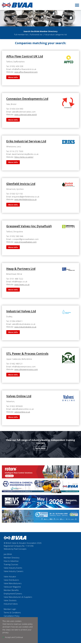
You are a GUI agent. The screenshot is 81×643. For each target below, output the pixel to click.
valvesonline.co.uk (22, 412)
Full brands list (36, 34)
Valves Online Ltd (18, 396)
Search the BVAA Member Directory (40, 31)
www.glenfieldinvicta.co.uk (25, 199)
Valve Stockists (10, 600)
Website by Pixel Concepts (15, 549)
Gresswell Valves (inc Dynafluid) (29, 226)
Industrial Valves (11, 603)
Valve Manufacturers (13, 583)
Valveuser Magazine (12, 586)
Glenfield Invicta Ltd (20, 184)
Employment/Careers (13, 593)
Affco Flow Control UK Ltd (24, 56)
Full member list (21, 34)
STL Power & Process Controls (27, 354)
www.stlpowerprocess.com (26, 369)
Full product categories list (55, 34)
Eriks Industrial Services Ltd (26, 141)
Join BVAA (8, 554)
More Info (13, 77)
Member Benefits (11, 590)
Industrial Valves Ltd (21, 311)
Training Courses (11, 564)
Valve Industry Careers (13, 571)
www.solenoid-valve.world (25, 114)
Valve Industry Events (13, 568)
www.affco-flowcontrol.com (26, 72)
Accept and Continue (14, 637)
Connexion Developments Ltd (27, 99)
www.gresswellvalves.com (25, 242)
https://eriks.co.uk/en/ (23, 157)
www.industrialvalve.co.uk (25, 327)
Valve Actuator (10, 576)
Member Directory (11, 557)
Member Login (10, 609)
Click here (7, 624)
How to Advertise (11, 561)
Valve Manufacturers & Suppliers (18, 597)
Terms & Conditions (12, 612)
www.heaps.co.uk (21, 284)
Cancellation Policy (11, 616)
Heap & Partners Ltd (20, 269)
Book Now (40, 448)
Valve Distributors (11, 580)
